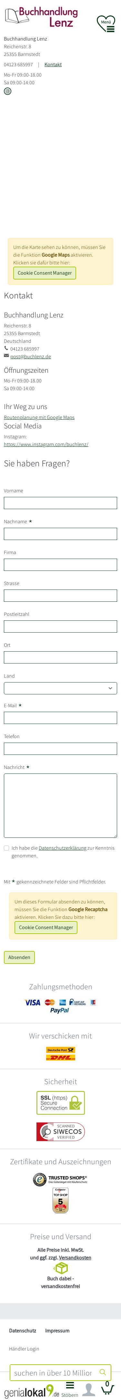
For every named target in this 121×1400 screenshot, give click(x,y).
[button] (70, 1391)
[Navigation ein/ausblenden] (88, 1390)
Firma (10, 552)
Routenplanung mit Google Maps (39, 417)
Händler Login (24, 1348)
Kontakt (53, 64)
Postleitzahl (16, 614)
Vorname (13, 490)
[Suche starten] (103, 1372)
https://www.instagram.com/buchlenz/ (46, 444)
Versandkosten (75, 1257)
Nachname (18, 522)
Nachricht (17, 767)
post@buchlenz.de (30, 356)
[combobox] (53, 1372)
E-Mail (13, 706)
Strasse (11, 583)
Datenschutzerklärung (62, 848)
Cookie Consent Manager (45, 273)
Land (9, 676)
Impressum (57, 1330)
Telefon (12, 736)
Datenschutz (22, 1330)
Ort (7, 645)
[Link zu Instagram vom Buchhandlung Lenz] (7, 92)
